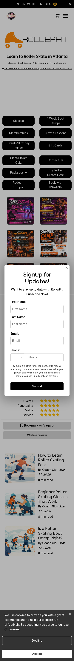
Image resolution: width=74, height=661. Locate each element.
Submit (37, 386)
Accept (37, 654)
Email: (14, 333)
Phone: (15, 350)
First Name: (18, 302)
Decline (37, 640)
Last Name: (18, 317)
